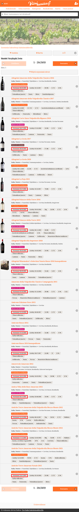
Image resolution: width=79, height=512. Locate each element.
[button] (5, 4)
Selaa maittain (24, 9)
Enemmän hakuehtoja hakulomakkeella (17, 48)
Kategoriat (36, 9)
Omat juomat (68, 9)
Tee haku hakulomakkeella (32, 510)
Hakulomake (11, 9)
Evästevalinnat (39, 505)
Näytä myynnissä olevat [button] (39, 72)
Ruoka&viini (48, 9)
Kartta (57, 9)
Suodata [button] (14, 53)
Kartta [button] (39, 53)
